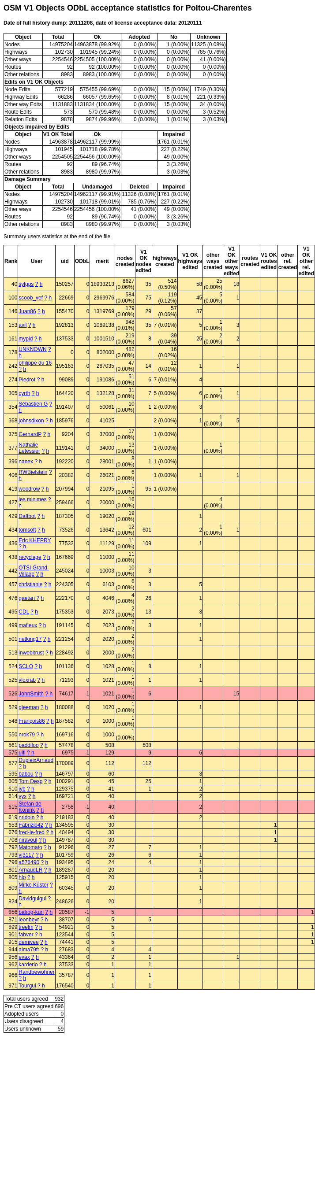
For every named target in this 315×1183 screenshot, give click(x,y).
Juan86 (27, 311)
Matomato (30, 847)
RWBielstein (33, 472)
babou (26, 774)
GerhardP (30, 434)
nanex (26, 461)
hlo (22, 877)
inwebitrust (31, 653)
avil (22, 325)
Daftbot (27, 516)
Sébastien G (33, 404)
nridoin (26, 817)
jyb (22, 789)
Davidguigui (32, 898)
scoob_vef (31, 298)
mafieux (28, 625)
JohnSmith (31, 694)
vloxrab (27, 680)
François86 (32, 721)
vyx (22, 796)
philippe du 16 (35, 363)
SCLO (26, 666)
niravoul (28, 840)
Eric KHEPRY (35, 540)
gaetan (27, 598)
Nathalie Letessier (29, 448)
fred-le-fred (32, 832)
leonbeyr (29, 920)
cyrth (24, 393)
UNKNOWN (32, 349)
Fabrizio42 (31, 825)
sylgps (26, 284)
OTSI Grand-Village (34, 571)
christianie (30, 584)
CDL (24, 612)
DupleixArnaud (36, 760)
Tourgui (27, 986)
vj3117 (26, 855)
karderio (28, 964)
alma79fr (29, 949)
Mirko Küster (33, 885)
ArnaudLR (30, 870)
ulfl (22, 753)
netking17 (30, 639)
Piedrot (27, 380)
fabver (26, 935)
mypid (26, 339)
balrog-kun (31, 912)
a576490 (29, 862)
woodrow (29, 489)
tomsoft (27, 530)
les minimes (32, 499)
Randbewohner (36, 972)
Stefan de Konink (30, 807)
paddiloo (28, 745)
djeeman (29, 707)
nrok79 (27, 735)
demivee (28, 942)
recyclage (30, 557)
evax (24, 957)
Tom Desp (30, 781)
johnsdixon (31, 421)
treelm (26, 927)
